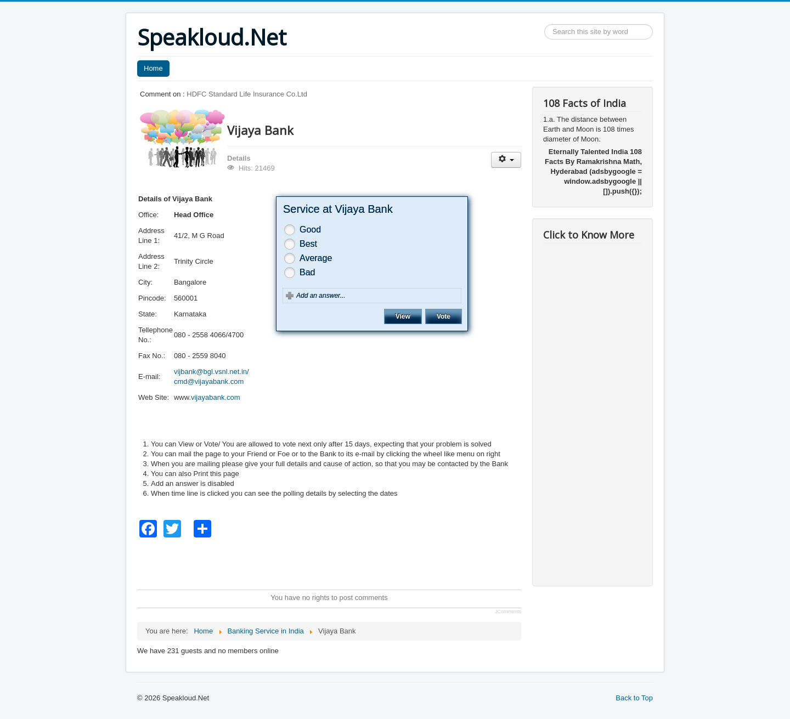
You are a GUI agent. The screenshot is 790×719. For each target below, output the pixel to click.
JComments (508, 611)
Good (310, 229)
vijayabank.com (215, 397)
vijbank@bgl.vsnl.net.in (210, 371)
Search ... (544, 24)
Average (316, 258)
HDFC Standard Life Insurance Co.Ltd (247, 94)
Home (153, 68)
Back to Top (634, 698)
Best (308, 243)
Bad (307, 272)
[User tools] (506, 160)
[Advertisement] (337, 562)
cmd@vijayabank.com (209, 381)
